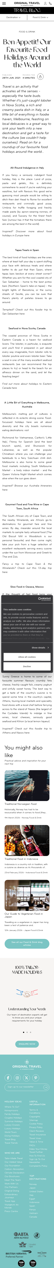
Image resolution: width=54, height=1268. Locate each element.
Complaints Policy (38, 1166)
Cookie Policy (36, 1124)
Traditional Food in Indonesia (21, 859)
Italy (31, 1195)
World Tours (11, 1132)
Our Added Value (13, 1162)
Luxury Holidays (12, 1128)
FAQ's (32, 1145)
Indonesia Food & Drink (37, 873)
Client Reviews (36, 1131)
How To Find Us (37, 1156)
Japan (32, 1188)
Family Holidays (12, 1114)
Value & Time (36, 1142)
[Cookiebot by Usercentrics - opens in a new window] (38, 599)
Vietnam (33, 1213)
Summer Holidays (14, 1121)
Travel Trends (11, 1143)
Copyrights (34, 1117)
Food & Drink (27, 32)
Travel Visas (35, 1138)
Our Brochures (12, 1176)
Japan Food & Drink (33, 930)
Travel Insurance (37, 1135)
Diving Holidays (12, 1136)
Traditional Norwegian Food (20, 804)
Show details (38, 647)
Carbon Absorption (14, 1169)
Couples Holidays (13, 1118)
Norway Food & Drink (31, 818)
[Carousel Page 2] (27, 1032)
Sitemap (33, 1120)
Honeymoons (11, 1110)
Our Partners (11, 1187)
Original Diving (12, 1191)
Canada (33, 1217)
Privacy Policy (35, 1127)
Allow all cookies (27, 657)
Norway (33, 1184)
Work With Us (11, 1184)
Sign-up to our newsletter (21, 1087)
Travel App (10, 1201)
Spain (32, 1206)
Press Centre (11, 1211)
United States (36, 1191)
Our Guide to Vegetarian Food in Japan (24, 915)
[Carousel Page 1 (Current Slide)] (23, 1032)
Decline (27, 666)
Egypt (32, 1199)
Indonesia (34, 1202)
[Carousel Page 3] (30, 1032)
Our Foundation (12, 1166)
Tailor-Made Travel (14, 1158)
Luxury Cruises (12, 1125)
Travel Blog (10, 1139)
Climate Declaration (14, 1173)
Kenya (32, 1209)
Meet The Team (13, 1180)
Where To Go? (12, 1107)
